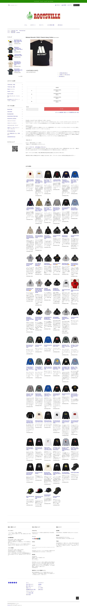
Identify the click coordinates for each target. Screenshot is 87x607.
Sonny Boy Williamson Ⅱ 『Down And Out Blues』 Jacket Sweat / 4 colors (30, 368)
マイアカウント (41, 582)
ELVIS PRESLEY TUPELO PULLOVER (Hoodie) (65, 318)
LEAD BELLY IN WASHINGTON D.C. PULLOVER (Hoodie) (56, 289)
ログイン (70, 5)
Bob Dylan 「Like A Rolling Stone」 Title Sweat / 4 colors (74, 368)
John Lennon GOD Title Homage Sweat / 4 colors (65, 208)
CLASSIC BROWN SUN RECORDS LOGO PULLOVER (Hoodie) (47, 318)
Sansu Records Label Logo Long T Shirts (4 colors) (56, 421)
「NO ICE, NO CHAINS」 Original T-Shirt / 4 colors (18, 55)
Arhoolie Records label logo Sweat (74, 318)
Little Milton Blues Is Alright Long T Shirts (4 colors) (56, 473)
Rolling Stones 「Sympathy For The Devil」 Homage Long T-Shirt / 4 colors (39, 181)
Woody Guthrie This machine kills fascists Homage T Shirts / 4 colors (17, 63)
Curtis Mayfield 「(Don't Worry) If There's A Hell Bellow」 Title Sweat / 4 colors (66, 368)
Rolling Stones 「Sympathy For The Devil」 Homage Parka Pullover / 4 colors (38, 209)
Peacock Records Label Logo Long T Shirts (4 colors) (74, 421)
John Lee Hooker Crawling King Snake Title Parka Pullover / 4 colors (47, 237)
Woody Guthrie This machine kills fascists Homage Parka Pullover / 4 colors (30, 237)
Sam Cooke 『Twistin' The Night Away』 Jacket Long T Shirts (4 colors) (65, 449)
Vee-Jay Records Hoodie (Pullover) (75, 236)
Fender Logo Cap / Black (75, 472)
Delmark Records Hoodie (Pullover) (65, 236)
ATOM (29, 594)
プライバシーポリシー (30, 591)
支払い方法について (29, 584)
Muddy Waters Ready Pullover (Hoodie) (65, 264)
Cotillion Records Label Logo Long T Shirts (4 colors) (65, 421)
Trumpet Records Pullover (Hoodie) (48, 264)
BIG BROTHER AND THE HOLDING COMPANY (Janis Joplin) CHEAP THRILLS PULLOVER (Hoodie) (39, 290)
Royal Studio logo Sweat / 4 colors (66, 394)
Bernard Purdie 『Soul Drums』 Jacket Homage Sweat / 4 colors (74, 181)
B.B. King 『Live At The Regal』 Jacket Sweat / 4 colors (48, 368)
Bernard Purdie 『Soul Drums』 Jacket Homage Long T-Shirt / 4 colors (48, 181)
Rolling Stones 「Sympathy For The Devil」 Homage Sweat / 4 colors (66, 181)
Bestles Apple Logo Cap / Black (30, 497)
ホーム (9, 30)
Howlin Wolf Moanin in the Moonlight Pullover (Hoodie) (74, 264)
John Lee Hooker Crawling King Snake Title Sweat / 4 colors (74, 208)
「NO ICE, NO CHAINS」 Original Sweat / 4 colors (57, 180)
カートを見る (40, 587)
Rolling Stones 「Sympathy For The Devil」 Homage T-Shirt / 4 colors (18, 49)
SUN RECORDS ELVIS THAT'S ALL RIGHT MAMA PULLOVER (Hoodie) (38, 319)
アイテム (76, 5)
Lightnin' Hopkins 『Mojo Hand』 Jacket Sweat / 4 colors (47, 395)
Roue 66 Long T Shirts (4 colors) (38, 473)
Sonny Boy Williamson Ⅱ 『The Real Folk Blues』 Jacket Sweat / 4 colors (39, 368)
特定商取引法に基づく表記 (74, 112)
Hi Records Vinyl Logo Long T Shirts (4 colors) (48, 421)
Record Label (13, 31)
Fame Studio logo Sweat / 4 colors (48, 346)
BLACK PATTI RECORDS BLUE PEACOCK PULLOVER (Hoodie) (29, 319)
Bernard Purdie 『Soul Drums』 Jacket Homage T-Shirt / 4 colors (18, 41)
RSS (27, 594)
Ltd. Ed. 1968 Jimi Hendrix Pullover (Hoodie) (38, 264)
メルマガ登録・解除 (29, 592)
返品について (66, 112)
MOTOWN (18, 32)
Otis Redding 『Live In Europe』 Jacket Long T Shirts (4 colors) (75, 448)
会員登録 (64, 5)
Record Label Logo (22, 30)
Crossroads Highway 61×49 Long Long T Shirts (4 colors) (29, 473)
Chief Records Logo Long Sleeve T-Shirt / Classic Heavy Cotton (29, 421)
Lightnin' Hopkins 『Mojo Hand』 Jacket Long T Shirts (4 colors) (48, 448)
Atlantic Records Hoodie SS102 (66, 290)
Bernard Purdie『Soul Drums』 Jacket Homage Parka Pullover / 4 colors (48, 209)
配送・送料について (29, 586)
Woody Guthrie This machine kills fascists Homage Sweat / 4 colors (56, 209)
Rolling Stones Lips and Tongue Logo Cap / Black (39, 497)
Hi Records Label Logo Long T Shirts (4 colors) (39, 421)
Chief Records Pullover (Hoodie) (56, 264)
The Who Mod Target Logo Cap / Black (47, 495)
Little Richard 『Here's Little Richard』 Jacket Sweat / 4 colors (56, 368)
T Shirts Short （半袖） (14, 30)
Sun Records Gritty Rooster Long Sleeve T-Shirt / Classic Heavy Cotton (74, 395)
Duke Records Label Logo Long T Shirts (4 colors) (29, 448)
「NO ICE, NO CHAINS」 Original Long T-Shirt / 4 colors (30, 181)
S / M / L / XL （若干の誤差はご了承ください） (37, 147)
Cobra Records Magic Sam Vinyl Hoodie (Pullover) (29, 264)
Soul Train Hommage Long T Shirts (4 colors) (66, 473)
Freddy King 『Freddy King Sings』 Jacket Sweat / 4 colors (29, 395)
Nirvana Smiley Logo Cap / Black (56, 497)
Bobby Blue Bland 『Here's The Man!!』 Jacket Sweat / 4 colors (39, 395)
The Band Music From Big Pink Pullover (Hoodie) (29, 289)
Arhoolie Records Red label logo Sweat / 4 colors (56, 395)
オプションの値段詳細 (59, 112)
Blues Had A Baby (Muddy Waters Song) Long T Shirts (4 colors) (48, 473)
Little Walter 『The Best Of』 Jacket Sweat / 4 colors (74, 346)
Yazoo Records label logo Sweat (38, 346)
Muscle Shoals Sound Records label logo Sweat (29, 346)
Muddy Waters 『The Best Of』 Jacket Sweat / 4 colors (66, 346)
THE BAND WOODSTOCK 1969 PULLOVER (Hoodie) (47, 289)
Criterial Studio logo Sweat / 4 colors (56, 346)
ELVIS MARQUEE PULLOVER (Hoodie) (56, 318)
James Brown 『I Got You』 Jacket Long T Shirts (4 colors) (56, 448)
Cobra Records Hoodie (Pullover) (56, 236)
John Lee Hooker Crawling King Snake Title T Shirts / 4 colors (18, 70)
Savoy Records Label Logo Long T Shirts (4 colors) (38, 448)
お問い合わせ (40, 589)
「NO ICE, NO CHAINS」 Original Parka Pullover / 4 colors (30, 208)
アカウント (58, 5)
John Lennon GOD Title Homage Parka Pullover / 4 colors (39, 236)
